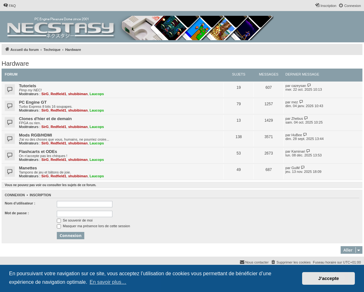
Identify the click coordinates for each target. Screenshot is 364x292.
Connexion (15, 195)
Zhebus (297, 118)
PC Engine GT (33, 102)
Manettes (28, 168)
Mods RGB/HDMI (35, 135)
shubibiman (78, 94)
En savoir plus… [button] (108, 282)
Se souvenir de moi (74, 220)
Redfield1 (58, 94)
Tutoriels (27, 85)
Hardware (15, 63)
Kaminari (298, 151)
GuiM (295, 168)
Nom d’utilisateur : (20, 203)
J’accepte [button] (328, 278)
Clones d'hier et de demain (45, 118)
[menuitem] (9, 5)
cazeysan (298, 86)
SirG (45, 94)
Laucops (97, 94)
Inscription (40, 195)
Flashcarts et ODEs (38, 151)
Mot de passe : (17, 213)
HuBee (296, 135)
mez (294, 102)
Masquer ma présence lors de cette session (93, 226)
